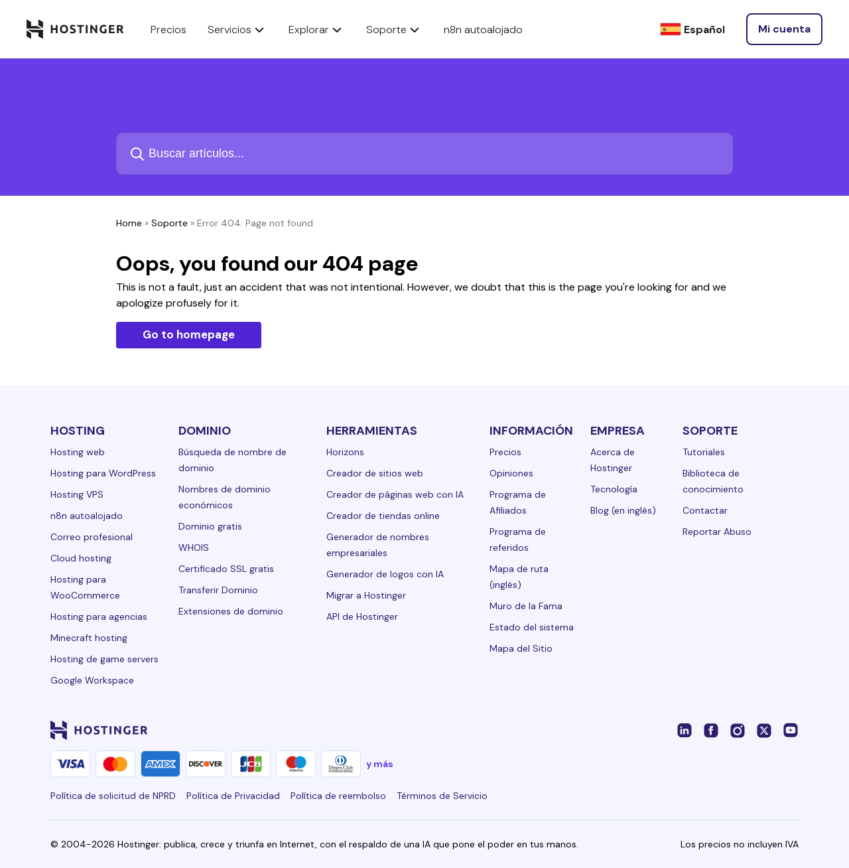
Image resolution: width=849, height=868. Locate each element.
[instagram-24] (738, 730)
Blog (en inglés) (623, 510)
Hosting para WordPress (103, 473)
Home (129, 223)
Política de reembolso (338, 796)
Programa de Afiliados (518, 502)
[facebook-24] (711, 730)
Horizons (345, 452)
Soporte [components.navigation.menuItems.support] (394, 29)
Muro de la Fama (526, 606)
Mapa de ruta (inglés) (519, 577)
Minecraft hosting (88, 638)
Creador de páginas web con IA (395, 494)
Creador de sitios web (374, 473)
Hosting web (77, 452)
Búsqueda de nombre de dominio (232, 460)
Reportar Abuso (717, 532)
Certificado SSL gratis (226, 569)
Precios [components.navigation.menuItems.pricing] (168, 29)
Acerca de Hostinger (612, 460)
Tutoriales (704, 452)
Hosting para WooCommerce (85, 587)
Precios (505, 452)
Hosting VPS (76, 494)
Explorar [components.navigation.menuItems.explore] (317, 29)
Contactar (705, 510)
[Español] (692, 29)
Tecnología (613, 489)
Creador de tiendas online (383, 516)
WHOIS (193, 547)
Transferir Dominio (218, 590)
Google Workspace (92, 680)
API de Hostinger (362, 616)
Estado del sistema (532, 627)
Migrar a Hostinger (366, 595)
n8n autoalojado (86, 516)
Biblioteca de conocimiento (713, 481)
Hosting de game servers (104, 659)
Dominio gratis (210, 526)
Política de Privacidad (233, 796)
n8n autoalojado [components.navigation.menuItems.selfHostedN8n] (483, 29)
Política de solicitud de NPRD (113, 796)
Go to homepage (189, 334)
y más (379, 764)
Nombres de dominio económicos (224, 497)
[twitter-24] (764, 730)
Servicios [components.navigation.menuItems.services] (237, 29)
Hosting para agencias (98, 616)
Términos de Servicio (442, 796)
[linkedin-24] (684, 730)
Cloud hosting (80, 558)
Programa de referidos (518, 539)
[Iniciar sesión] (784, 29)
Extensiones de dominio (230, 611)
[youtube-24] (791, 730)
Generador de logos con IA (385, 574)
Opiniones (511, 473)
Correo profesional (91, 537)
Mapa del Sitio (521, 648)
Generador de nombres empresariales (377, 545)
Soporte (169, 223)
